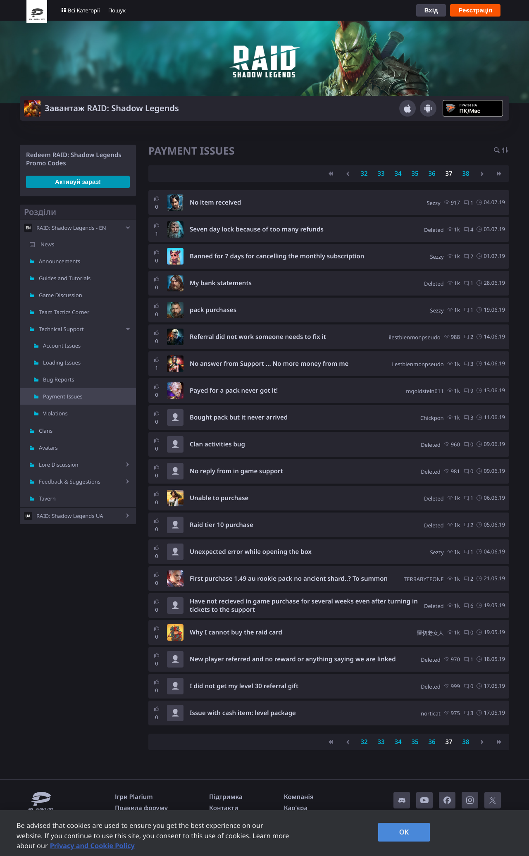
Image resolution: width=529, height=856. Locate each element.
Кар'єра (295, 808)
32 (363, 173)
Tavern (47, 498)
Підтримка (226, 797)
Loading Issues (62, 362)
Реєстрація (475, 10)
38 (465, 173)
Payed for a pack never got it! (234, 390)
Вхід (431, 10)
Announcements (59, 261)
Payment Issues (63, 396)
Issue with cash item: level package (243, 713)
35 (414, 173)
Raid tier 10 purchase (221, 525)
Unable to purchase (219, 498)
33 (380, 173)
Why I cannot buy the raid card (236, 632)
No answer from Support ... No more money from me (269, 364)
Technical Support (61, 329)
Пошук (117, 10)
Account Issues (62, 345)
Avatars (48, 447)
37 (448, 173)
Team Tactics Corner (64, 312)
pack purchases (213, 310)
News (47, 244)
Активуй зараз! (78, 181)
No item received (215, 202)
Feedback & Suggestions (69, 481)
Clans (45, 430)
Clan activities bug (217, 444)
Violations (55, 413)
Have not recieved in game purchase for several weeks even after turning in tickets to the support (304, 605)
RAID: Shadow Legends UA (69, 516)
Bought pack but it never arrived (239, 417)
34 (397, 173)
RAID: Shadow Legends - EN (71, 227)
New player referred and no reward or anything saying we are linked (293, 659)
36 (431, 173)
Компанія (299, 797)
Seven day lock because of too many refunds (257, 229)
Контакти (223, 808)
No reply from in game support (236, 471)
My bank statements (221, 283)
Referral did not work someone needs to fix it (258, 337)
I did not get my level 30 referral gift (244, 686)
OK (404, 832)
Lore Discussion (59, 464)
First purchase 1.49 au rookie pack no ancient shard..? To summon (289, 579)
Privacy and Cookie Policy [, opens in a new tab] (92, 845)
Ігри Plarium (134, 797)
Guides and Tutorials (65, 278)
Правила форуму (141, 808)
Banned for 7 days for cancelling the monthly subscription (277, 256)
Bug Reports (58, 379)
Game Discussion (60, 295)
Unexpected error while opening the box (251, 552)
